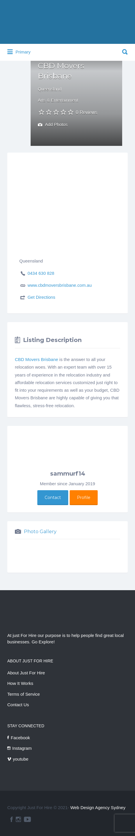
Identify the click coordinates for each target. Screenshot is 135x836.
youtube (20, 758)
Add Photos (53, 125)
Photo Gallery (40, 531)
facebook (11, 819)
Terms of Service (23, 694)
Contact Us (18, 704)
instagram (18, 819)
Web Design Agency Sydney (97, 807)
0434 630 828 (40, 273)
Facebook (20, 737)
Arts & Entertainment (58, 100)
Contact (53, 497)
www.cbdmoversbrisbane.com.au (59, 285)
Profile (83, 497)
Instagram (22, 748)
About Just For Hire (26, 672)
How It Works (20, 683)
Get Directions (41, 297)
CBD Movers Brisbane (36, 359)
